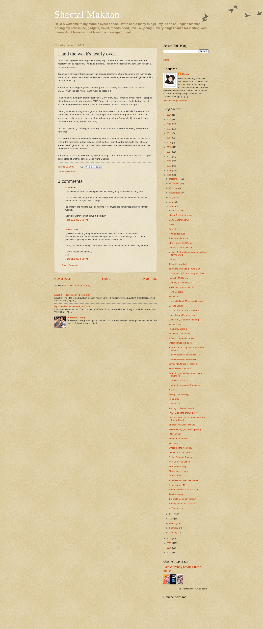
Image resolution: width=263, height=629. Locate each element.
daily (67, 171)
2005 (169, 552)
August (173, 197)
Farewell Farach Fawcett (180, 247)
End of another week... (179, 438)
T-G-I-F (172, 389)
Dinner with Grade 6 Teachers (183, 364)
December (174, 179)
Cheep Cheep (175, 475)
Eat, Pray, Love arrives (179, 333)
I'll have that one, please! (181, 452)
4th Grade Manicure (178, 238)
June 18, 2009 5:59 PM (76, 220)
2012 (169, 161)
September (174, 192)
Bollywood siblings (77, 317)
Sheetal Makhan (86, 14)
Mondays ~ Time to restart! (181, 408)
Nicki (68, 187)
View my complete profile (175, 100)
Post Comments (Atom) (79, 285)
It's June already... (177, 508)
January (173, 532)
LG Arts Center (176, 306)
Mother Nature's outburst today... (184, 489)
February (173, 528)
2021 (169, 128)
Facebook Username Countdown (184, 385)
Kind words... (175, 443)
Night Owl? (174, 296)
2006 (169, 548)
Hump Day (174, 399)
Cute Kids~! (174, 229)
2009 (169, 175)
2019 (169, 133)
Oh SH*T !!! (174, 403)
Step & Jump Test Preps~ (181, 243)
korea (73, 171)
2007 (169, 543)
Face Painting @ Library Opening (185, 429)
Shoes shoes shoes (178, 471)
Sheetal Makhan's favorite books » (194, 589)
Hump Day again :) (178, 329)
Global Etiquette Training (180, 457)
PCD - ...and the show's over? (183, 413)
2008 (169, 538)
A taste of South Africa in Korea (184, 310)
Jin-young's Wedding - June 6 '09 (184, 269)
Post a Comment (70, 265)
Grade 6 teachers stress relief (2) (184, 354)
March (172, 523)
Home (106, 278)
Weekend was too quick (180, 343)
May (171, 514)
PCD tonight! (175, 434)
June (172, 206)
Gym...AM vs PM (177, 485)
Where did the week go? (180, 448)
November (174, 183)
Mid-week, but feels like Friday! (183, 480)
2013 (169, 156)
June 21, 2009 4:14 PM (76, 259)
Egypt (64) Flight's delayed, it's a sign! (72, 295)
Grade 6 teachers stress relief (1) (184, 359)
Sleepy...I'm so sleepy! (179, 394)
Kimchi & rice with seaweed (182, 215)
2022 (169, 124)
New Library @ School (179, 461)
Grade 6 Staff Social (178, 380)
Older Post (149, 278)
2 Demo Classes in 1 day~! (182, 338)
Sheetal (69, 229)
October (173, 188)
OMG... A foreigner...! (179, 220)
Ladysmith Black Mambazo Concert (186, 301)
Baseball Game (176, 210)
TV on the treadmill (178, 264)
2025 (169, 119)
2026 (169, 115)
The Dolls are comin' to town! (183, 499)
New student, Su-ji (177, 466)
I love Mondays (176, 292)
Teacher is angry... (177, 494)
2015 (169, 147)
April (171, 518)
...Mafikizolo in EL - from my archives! (186, 273)
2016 (169, 142)
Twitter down (175, 324)
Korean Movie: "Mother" (180, 368)
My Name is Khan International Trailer (72, 306)
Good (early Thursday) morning (184, 319)
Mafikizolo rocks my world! (181, 287)
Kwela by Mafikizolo (178, 278)
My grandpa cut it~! (178, 234)
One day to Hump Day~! (180, 282)
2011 (169, 165)
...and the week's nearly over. (183, 315)
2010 (169, 170)
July (171, 202)
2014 (169, 152)
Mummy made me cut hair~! (182, 503)
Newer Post (62, 278)
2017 (169, 138)
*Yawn (172, 259)
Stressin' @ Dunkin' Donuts (182, 424)
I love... (172, 224)
